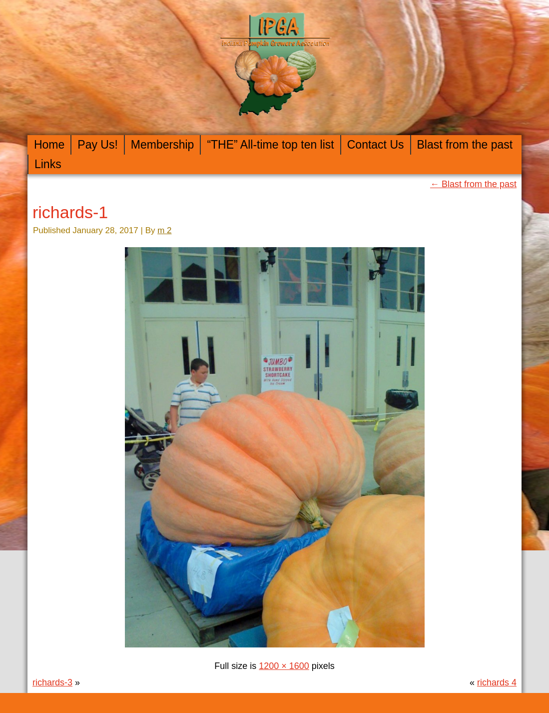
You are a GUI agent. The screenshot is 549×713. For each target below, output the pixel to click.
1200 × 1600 (284, 666)
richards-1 (70, 212)
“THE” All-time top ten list (270, 144)
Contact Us (375, 144)
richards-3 (52, 682)
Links (47, 164)
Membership (162, 144)
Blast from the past (465, 144)
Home (49, 144)
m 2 (164, 230)
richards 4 (497, 682)
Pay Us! (97, 144)
